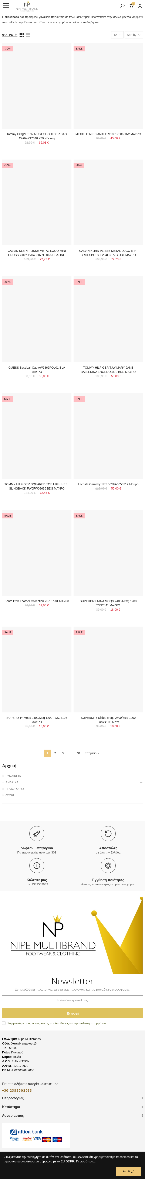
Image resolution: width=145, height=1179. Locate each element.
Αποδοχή (128, 1171)
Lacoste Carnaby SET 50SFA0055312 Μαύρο (108, 484)
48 (78, 753)
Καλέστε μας (37, 880)
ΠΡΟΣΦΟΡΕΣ (15, 788)
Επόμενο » (92, 753)
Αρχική (9, 765)
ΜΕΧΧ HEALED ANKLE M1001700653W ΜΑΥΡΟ (108, 134)
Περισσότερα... (86, 1161)
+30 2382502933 (17, 1090)
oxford (10, 795)
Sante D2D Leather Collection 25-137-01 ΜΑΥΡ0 (36, 601)
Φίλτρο (7, 35)
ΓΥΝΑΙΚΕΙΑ (13, 776)
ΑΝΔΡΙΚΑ (12, 782)
